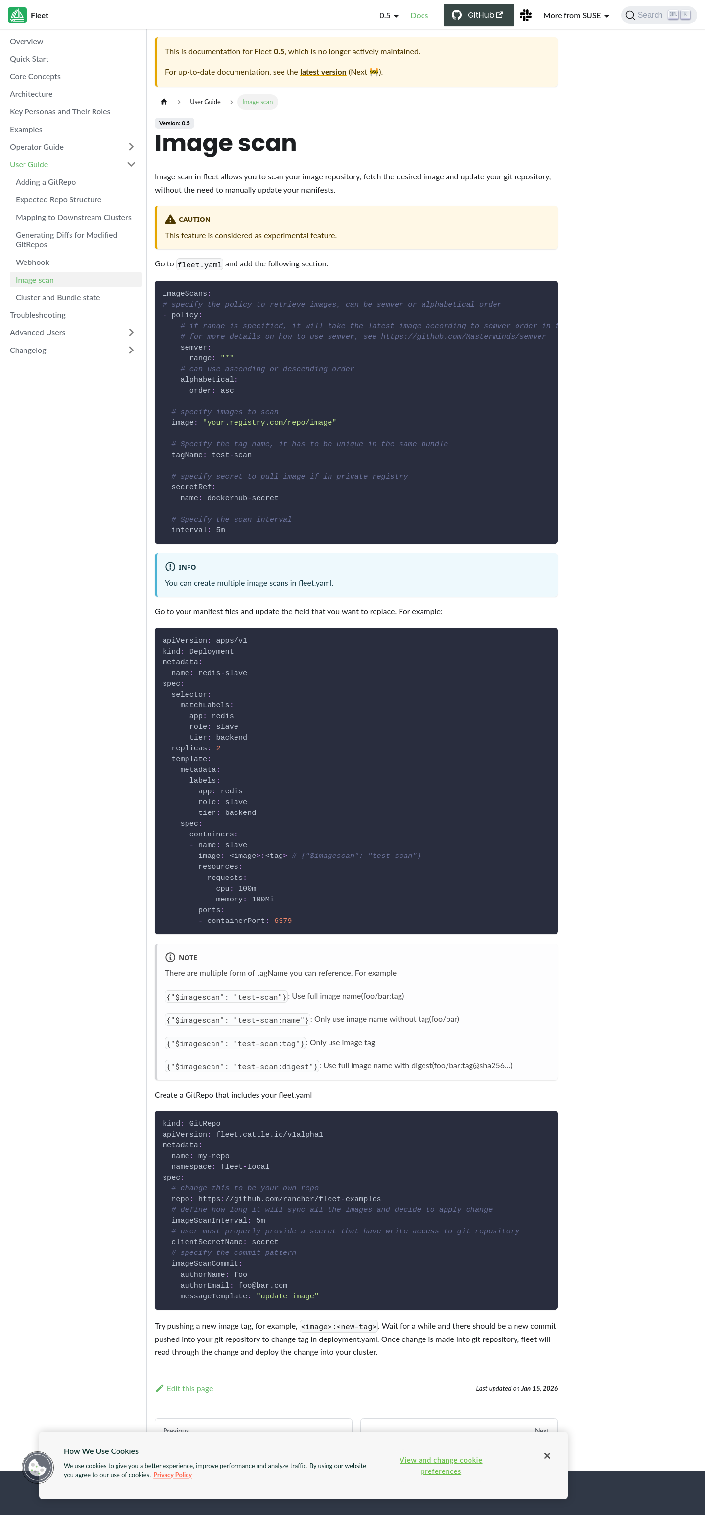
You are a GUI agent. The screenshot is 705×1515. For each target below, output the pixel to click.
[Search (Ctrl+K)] (659, 15)
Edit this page (184, 1388)
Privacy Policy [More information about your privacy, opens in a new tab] (172, 1475)
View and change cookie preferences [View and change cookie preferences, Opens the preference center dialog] (441, 1465)
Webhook (32, 261)
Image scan (35, 279)
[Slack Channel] (526, 15)
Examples (26, 128)
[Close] (547, 1456)
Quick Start (29, 58)
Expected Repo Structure (58, 199)
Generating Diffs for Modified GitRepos (67, 239)
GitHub (485, 15)
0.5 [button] (384, 15)
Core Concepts (35, 76)
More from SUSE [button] (572, 15)
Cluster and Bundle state (58, 297)
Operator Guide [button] (37, 146)
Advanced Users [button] (37, 332)
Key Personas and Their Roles (60, 111)
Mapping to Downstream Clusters (74, 216)
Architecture (31, 93)
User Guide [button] (29, 164)
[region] (303, 1465)
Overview (26, 40)
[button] (37, 1467)
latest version (323, 71)
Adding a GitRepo (46, 181)
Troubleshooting (38, 314)
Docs (419, 15)
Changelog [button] (28, 349)
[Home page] (164, 102)
